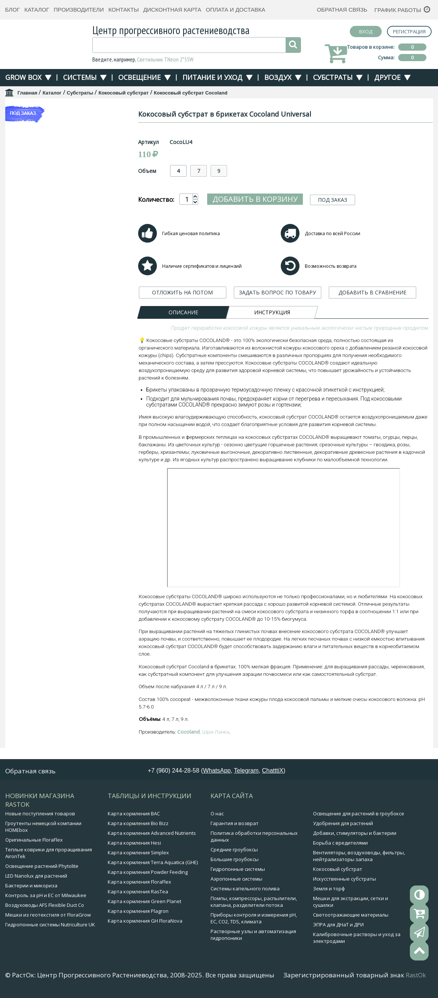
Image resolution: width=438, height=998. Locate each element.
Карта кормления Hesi (134, 844)
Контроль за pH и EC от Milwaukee (45, 897)
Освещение (139, 77)
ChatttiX (272, 772)
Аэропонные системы (236, 880)
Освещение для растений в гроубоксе (358, 815)
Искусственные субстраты (344, 880)
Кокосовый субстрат (123, 93)
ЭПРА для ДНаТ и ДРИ (338, 926)
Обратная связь (342, 9)
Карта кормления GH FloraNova (145, 922)
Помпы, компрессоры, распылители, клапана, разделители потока (254, 903)
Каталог (36, 9)
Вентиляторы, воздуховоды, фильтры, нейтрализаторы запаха (359, 857)
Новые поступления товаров (40, 815)
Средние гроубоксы (234, 851)
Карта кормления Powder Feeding (148, 873)
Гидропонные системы (238, 870)
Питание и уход (212, 77)
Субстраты (332, 77)
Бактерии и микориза (31, 887)
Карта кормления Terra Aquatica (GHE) (153, 864)
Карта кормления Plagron (138, 912)
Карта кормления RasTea (138, 893)
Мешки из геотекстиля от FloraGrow (48, 916)
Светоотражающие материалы (350, 916)
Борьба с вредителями (340, 844)
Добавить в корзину (255, 199)
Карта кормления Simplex (138, 854)
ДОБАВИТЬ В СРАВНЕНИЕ (372, 307)
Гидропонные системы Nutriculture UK (50, 926)
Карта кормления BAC (134, 815)
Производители (79, 9)
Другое (387, 77)
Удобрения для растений (343, 825)
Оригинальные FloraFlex (34, 841)
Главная (28, 93)
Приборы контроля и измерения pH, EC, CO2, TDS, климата (254, 920)
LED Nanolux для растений (36, 877)
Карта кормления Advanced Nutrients (152, 834)
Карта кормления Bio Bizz (138, 825)
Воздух (277, 77)
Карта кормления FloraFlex (139, 883)
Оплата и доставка (235, 9)
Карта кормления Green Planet (144, 903)
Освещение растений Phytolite (41, 867)
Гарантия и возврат (235, 825)
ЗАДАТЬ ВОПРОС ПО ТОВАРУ (277, 307)
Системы (79, 77)
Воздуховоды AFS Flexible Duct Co (44, 906)
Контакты (123, 9)
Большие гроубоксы (235, 861)
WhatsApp (217, 772)
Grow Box (23, 77)
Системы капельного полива (245, 890)
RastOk (416, 977)
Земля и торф (329, 890)
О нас (217, 815)
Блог (12, 9)
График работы (398, 10)
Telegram (246, 772)
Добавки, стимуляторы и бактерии (354, 834)
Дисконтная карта (172, 9)
